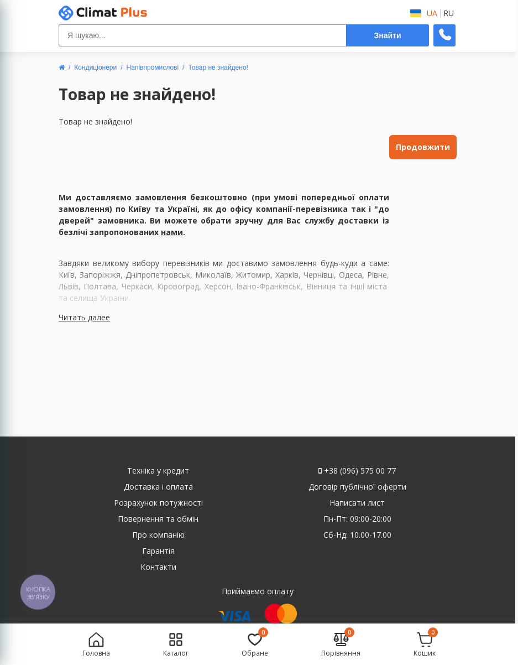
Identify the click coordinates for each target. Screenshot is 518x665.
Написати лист (357, 502)
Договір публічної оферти (357, 486)
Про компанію (158, 534)
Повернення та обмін (158, 518)
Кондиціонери (95, 67)
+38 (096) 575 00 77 (357, 470)
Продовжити (423, 147)
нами (172, 232)
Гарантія (158, 550)
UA (432, 13)
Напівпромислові (153, 67)
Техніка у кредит (158, 470)
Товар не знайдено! (218, 67)
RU (448, 13)
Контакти (158, 567)
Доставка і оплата (158, 486)
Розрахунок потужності (158, 502)
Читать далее (84, 317)
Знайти (387, 35)
